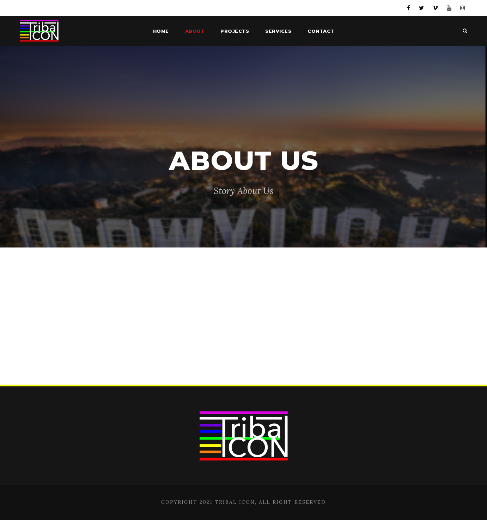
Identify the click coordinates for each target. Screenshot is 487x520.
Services (278, 31)
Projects (234, 31)
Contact (321, 31)
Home (161, 31)
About (195, 31)
